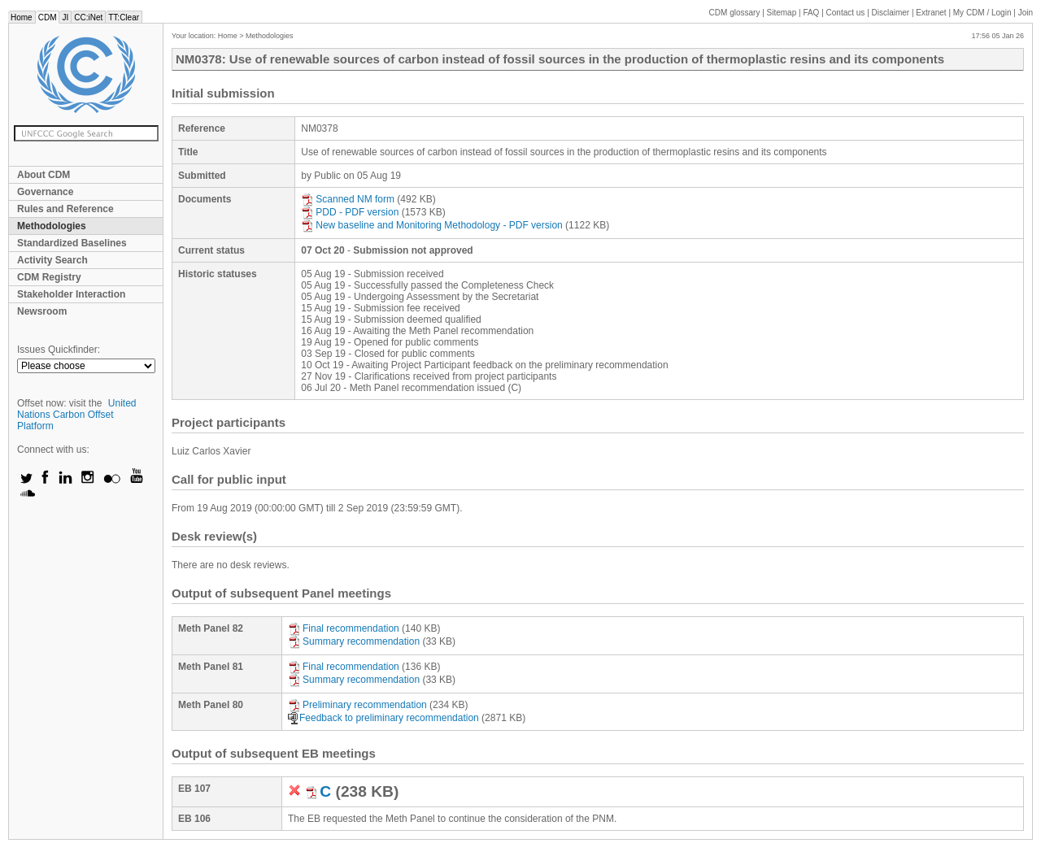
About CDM (43, 174)
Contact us (845, 12)
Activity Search (52, 260)
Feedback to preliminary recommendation (383, 718)
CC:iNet (88, 17)
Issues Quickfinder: (58, 349)
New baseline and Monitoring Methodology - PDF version (432, 225)
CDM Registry (49, 277)
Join (1025, 12)
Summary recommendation (354, 641)
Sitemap (782, 12)
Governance (45, 192)
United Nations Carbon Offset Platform (77, 415)
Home (22, 17)
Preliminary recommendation (357, 705)
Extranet (931, 12)
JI (65, 17)
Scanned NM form (347, 199)
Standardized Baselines (72, 243)
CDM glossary (734, 12)
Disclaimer (891, 12)
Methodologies (51, 226)
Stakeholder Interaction (71, 294)
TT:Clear (123, 17)
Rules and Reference (65, 209)
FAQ (811, 12)
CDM (47, 17)
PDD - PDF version (350, 212)
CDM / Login (983, 12)
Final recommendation (343, 628)
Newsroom (42, 311)
